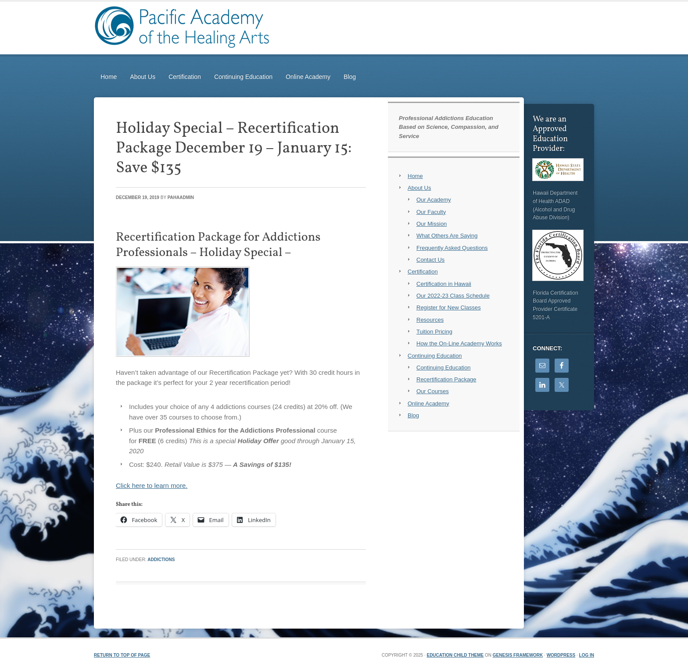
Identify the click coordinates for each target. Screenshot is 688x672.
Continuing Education (243, 76)
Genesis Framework (518, 655)
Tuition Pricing (434, 331)
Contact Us (430, 259)
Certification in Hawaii (443, 284)
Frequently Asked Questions (452, 248)
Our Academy (433, 199)
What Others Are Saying (446, 235)
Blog (350, 76)
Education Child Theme (455, 655)
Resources (430, 319)
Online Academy (308, 76)
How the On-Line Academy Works (459, 343)
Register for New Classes (448, 307)
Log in (586, 655)
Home (108, 76)
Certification (184, 76)
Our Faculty (431, 212)
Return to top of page (122, 655)
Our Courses (432, 391)
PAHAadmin (181, 197)
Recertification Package (446, 379)
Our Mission (431, 223)
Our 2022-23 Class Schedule (453, 295)
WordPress (561, 655)
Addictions (161, 559)
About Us (142, 76)
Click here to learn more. (151, 485)
